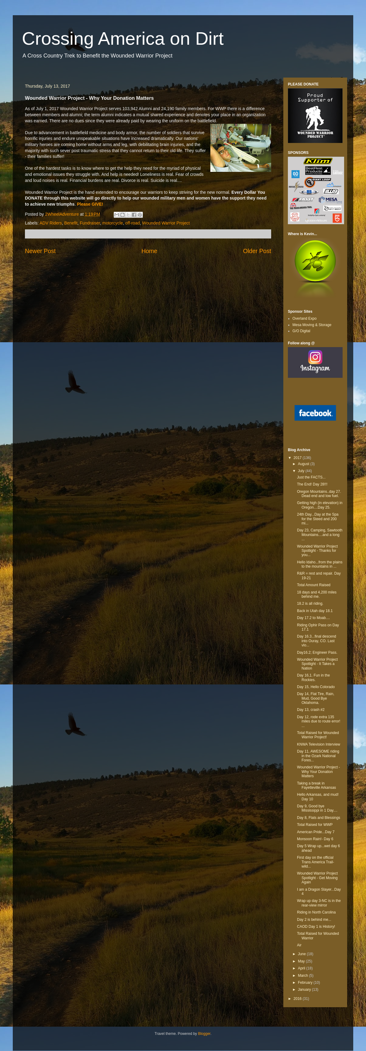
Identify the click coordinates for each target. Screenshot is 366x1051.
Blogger (204, 1034)
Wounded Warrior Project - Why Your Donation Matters (318, 771)
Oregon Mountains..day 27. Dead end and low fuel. (319, 493)
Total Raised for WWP (315, 825)
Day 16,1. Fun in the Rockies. (313, 677)
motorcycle (112, 223)
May (302, 961)
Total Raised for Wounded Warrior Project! (318, 735)
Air (299, 945)
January (305, 989)
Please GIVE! (90, 204)
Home (149, 251)
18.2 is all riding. (310, 603)
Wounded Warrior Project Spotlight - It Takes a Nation (317, 663)
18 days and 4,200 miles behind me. (317, 594)
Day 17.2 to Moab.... (313, 618)
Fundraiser (90, 223)
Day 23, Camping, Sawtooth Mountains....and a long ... (319, 534)
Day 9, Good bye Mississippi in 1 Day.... (317, 808)
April (302, 968)
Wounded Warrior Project (166, 223)
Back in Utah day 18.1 (315, 611)
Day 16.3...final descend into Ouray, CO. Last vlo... (316, 640)
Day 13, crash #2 (311, 710)
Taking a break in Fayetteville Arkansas (316, 785)
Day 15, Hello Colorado (316, 687)
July (302, 471)
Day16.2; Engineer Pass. (317, 652)
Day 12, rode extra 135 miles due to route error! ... (318, 721)
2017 (298, 458)
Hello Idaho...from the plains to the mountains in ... (319, 564)
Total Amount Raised (313, 585)
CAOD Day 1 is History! (316, 926)
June (302, 954)
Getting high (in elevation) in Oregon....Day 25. (319, 505)
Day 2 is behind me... (314, 919)
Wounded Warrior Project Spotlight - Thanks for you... (317, 550)
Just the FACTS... (311, 477)
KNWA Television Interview (318, 744)
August (304, 464)
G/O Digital (301, 331)
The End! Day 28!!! (312, 484)
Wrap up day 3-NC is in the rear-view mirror (319, 903)
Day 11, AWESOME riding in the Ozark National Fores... (318, 755)
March (303, 975)
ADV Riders (51, 223)
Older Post (257, 251)
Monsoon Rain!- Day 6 (315, 839)
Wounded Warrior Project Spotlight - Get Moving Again (317, 877)
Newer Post (40, 251)
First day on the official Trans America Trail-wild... (315, 861)
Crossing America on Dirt (123, 38)
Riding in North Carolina (316, 912)
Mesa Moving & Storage (311, 325)
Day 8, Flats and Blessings (318, 818)
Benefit (71, 223)
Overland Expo (304, 318)
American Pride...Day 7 (315, 832)
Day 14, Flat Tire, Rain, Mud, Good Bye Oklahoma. (315, 698)
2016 (298, 999)
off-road (132, 223)
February (305, 982)
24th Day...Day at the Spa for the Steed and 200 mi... (318, 518)
